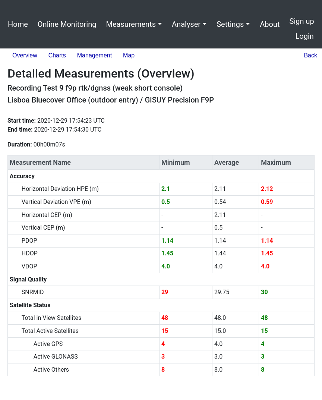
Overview (24, 55)
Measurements (131, 24)
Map (129, 55)
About (270, 24)
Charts (57, 55)
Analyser (186, 24)
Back (310, 55)
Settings (230, 24)
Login (305, 36)
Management (94, 55)
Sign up (302, 21)
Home (18, 24)
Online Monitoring (67, 24)
